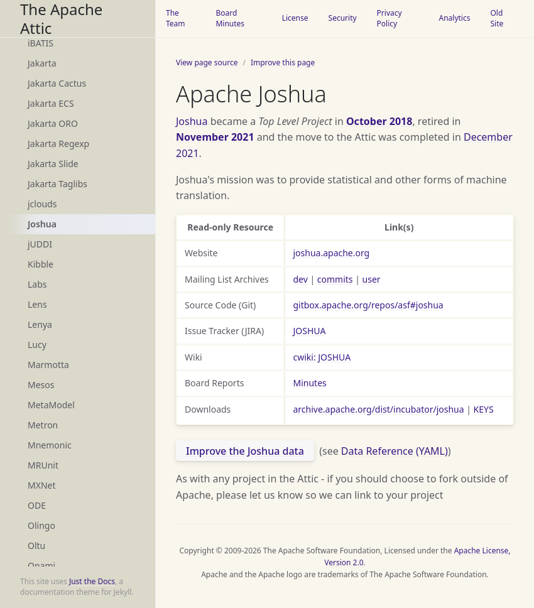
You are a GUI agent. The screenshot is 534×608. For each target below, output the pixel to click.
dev (300, 279)
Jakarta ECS (51, 103)
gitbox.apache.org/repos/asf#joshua (368, 305)
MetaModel (51, 405)
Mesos (41, 385)
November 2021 (215, 137)
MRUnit (43, 465)
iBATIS (40, 43)
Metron (43, 425)
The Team (175, 18)
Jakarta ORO (53, 123)
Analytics (454, 18)
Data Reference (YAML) (394, 451)
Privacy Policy (389, 18)
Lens (37, 304)
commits (335, 279)
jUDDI (40, 244)
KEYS (484, 409)
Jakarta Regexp (58, 143)
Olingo (41, 525)
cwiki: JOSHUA (322, 357)
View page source (206, 62)
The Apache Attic (61, 18)
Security (343, 18)
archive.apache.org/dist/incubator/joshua (378, 409)
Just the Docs (92, 581)
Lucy (37, 344)
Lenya (40, 324)
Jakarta (42, 63)
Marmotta (48, 365)
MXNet (42, 485)
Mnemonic (50, 445)
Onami (41, 566)
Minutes (309, 383)
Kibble (40, 264)
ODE (37, 505)
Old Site (496, 18)
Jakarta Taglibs (57, 184)
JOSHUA (309, 331)
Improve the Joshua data (245, 451)
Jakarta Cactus (57, 83)
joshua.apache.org (331, 253)
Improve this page (283, 62)
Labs (37, 284)
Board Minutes (229, 18)
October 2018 (379, 121)
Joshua (42, 224)
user (371, 279)
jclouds (42, 204)
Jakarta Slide (53, 164)
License (295, 18)
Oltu (36, 545)
